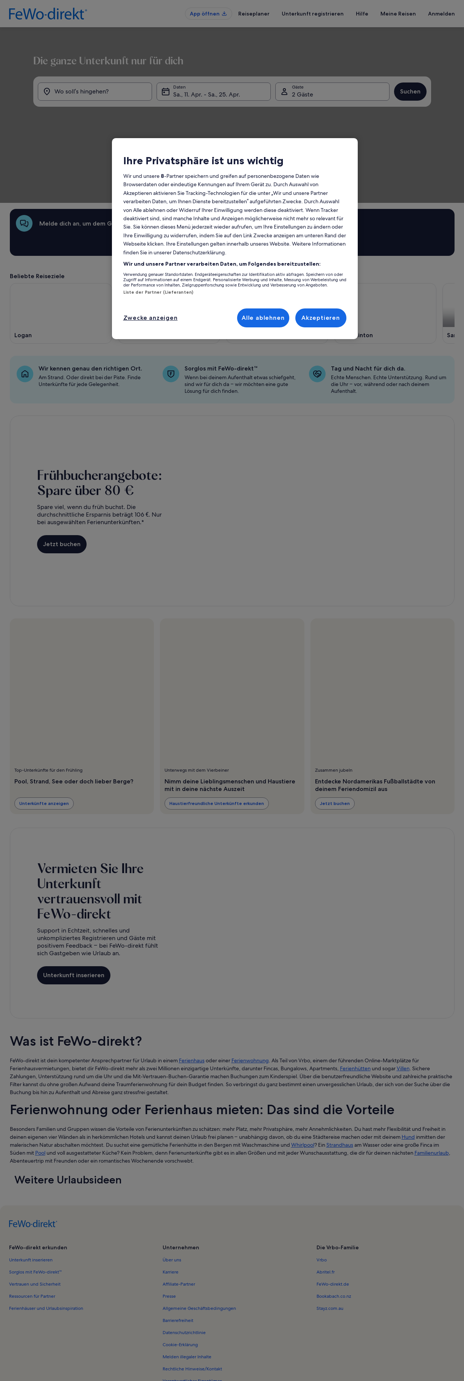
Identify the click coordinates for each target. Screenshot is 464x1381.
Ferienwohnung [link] (250, 999)
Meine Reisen (398, 13)
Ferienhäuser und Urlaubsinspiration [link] (46, 1248)
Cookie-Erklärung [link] (180, 1284)
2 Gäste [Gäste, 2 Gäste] (310, 136)
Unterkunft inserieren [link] (31, 1199)
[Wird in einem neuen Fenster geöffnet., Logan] (61, 253)
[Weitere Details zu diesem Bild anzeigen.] (320, 258)
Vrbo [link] (322, 1199)
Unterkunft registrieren (313, 13)
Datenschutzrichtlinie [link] (184, 1272)
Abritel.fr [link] (326, 1211)
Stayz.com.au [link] (330, 1248)
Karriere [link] (170, 1211)
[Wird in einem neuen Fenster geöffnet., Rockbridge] (277, 253)
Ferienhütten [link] (355, 1007)
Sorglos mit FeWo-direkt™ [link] (35, 1211)
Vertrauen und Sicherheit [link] (35, 1224)
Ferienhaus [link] (192, 999)
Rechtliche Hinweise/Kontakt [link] (192, 1308)
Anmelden (441, 13)
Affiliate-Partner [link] (179, 1224)
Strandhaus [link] (339, 1084)
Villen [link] (403, 1007)
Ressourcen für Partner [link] (32, 1236)
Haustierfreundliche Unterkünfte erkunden (216, 743)
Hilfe (362, 13)
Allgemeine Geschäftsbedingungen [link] (199, 1248)
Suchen (434, 133)
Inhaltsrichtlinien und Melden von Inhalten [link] (206, 1333)
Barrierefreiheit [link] (178, 1260)
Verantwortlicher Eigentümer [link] (192, 1320)
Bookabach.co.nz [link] (334, 1236)
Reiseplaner (254, 13)
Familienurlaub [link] (431, 1092)
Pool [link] (40, 1092)
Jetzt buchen (62, 483)
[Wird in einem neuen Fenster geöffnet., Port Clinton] (385, 253)
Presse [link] (169, 1236)
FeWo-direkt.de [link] (333, 1224)
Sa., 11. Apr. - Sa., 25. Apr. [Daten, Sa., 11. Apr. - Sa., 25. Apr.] (198, 136)
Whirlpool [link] (302, 1084)
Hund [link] (408, 1076)
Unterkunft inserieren (73, 914)
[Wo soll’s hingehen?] (79, 133)
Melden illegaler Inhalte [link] (187, 1296)
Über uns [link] (172, 1199)
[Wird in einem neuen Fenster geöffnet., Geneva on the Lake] (169, 253)
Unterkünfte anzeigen (44, 743)
